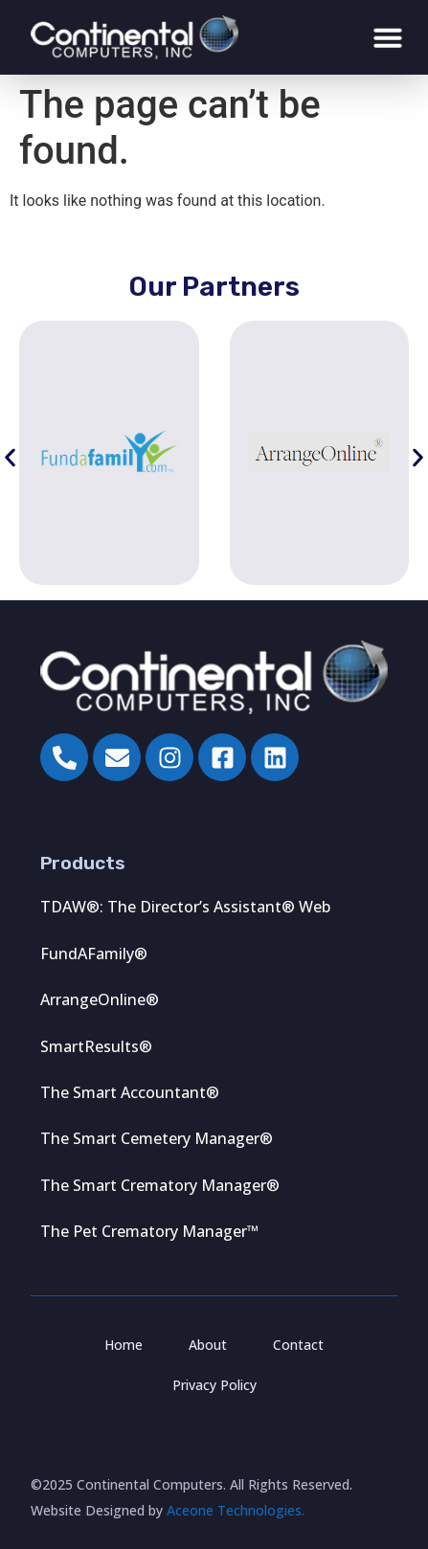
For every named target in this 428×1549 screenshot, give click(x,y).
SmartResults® (96, 1046)
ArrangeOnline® (99, 999)
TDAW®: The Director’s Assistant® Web (185, 906)
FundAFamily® (93, 953)
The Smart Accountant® (129, 1092)
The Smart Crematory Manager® (160, 1185)
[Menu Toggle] (387, 37)
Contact (298, 1345)
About (208, 1345)
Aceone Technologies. (235, 1510)
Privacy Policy (214, 1385)
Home (123, 1345)
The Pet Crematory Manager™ (149, 1231)
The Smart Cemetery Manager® (156, 1138)
